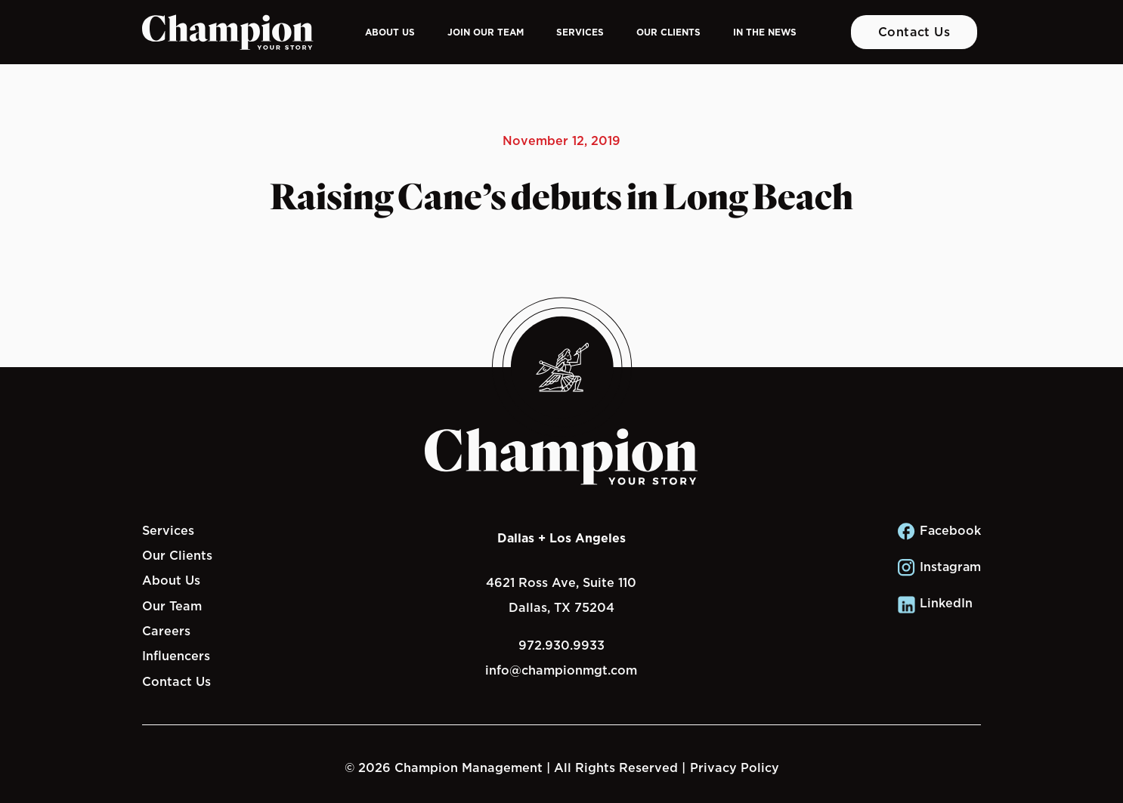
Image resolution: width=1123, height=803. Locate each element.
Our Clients (668, 32)
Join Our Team (485, 32)
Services (580, 32)
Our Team (172, 605)
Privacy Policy (734, 767)
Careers (166, 630)
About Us (390, 32)
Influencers (176, 655)
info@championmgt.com (561, 670)
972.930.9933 (561, 645)
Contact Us (914, 31)
